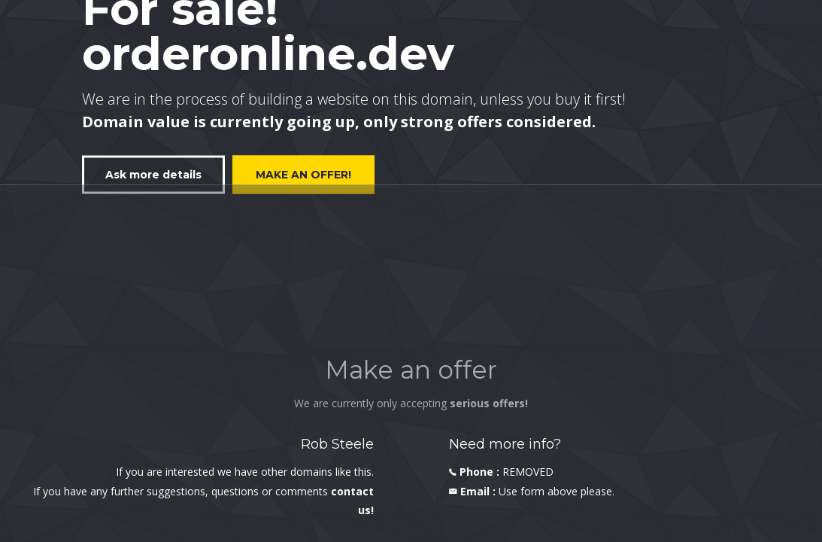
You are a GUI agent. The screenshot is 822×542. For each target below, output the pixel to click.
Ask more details (153, 174)
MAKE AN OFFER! (303, 174)
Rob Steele (337, 444)
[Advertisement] (411, 309)
